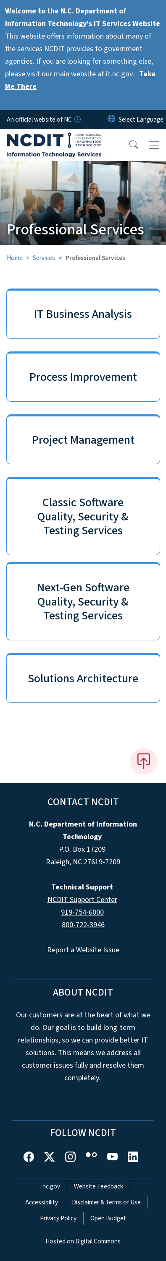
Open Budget (108, 1218)
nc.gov (51, 1186)
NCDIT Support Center (82, 899)
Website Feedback (98, 1186)
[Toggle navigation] (154, 145)
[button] (128, 145)
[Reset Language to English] (111, 119)
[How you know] (77, 119)
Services (44, 258)
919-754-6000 (82, 912)
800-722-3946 (83, 925)
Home (15, 258)
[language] (141, 119)
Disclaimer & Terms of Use (106, 1202)
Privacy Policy (58, 1218)
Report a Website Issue (83, 950)
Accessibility (41, 1202)
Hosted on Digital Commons (83, 1241)
